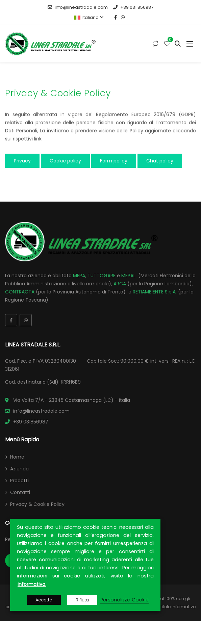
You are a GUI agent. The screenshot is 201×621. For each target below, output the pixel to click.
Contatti (20, 492)
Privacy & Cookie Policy (37, 504)
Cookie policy (65, 160)
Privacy (22, 160)
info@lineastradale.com (78, 7)
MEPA (79, 275)
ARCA (120, 283)
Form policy (113, 160)
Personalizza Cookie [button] (124, 599)
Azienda (19, 468)
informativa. (32, 584)
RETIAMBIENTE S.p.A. (155, 291)
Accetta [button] (43, 600)
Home (17, 457)
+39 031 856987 (133, 7)
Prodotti (19, 480)
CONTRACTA (19, 291)
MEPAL (128, 275)
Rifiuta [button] (82, 600)
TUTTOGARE (101, 275)
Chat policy (159, 160)
